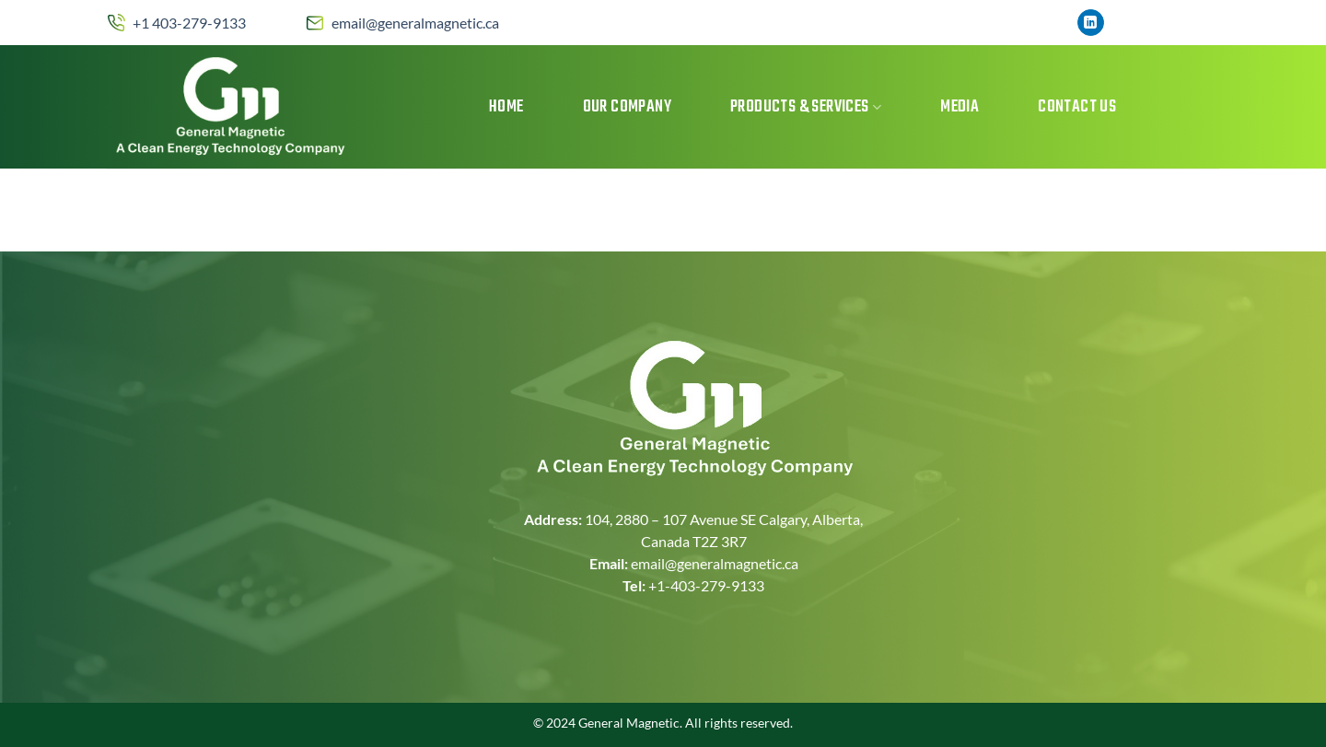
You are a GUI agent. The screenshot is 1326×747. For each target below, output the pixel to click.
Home (506, 107)
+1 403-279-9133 (189, 22)
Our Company (627, 107)
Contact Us (1077, 107)
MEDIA (959, 107)
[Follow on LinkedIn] (1090, 23)
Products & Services (805, 107)
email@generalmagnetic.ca (415, 22)
